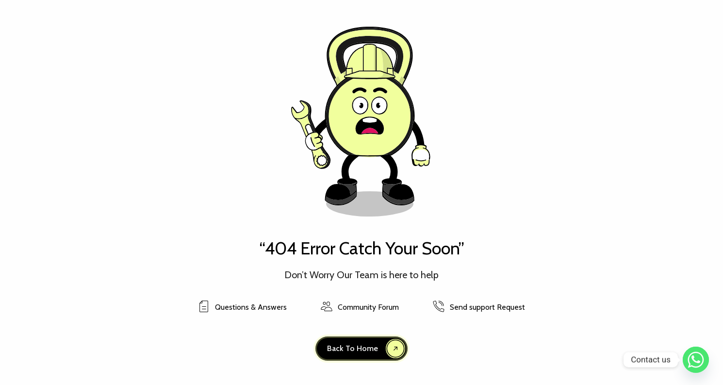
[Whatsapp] (696, 360)
